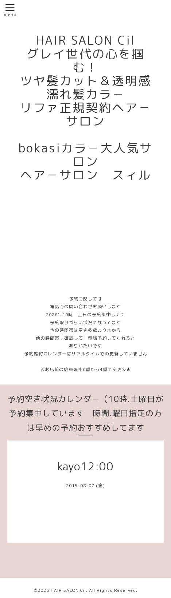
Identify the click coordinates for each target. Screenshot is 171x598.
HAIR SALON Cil (68, 590)
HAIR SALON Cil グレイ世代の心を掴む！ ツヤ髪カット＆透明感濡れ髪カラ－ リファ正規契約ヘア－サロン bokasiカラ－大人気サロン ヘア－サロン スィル (85, 107)
